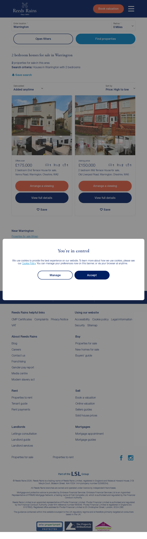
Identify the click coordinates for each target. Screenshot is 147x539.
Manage (55, 275)
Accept (92, 275)
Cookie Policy (29, 263)
